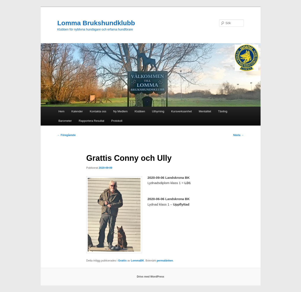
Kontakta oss (98, 111)
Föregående (66, 135)
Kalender (77, 111)
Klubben (140, 111)
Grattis (122, 260)
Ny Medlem (120, 111)
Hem (61, 111)
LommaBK (137, 260)
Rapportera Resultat (91, 120)
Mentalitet (205, 111)
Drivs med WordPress (150, 276)
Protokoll (116, 120)
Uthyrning (158, 111)
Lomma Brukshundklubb (96, 23)
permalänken (165, 260)
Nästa (238, 135)
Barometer (65, 120)
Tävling (222, 111)
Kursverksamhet (181, 111)
